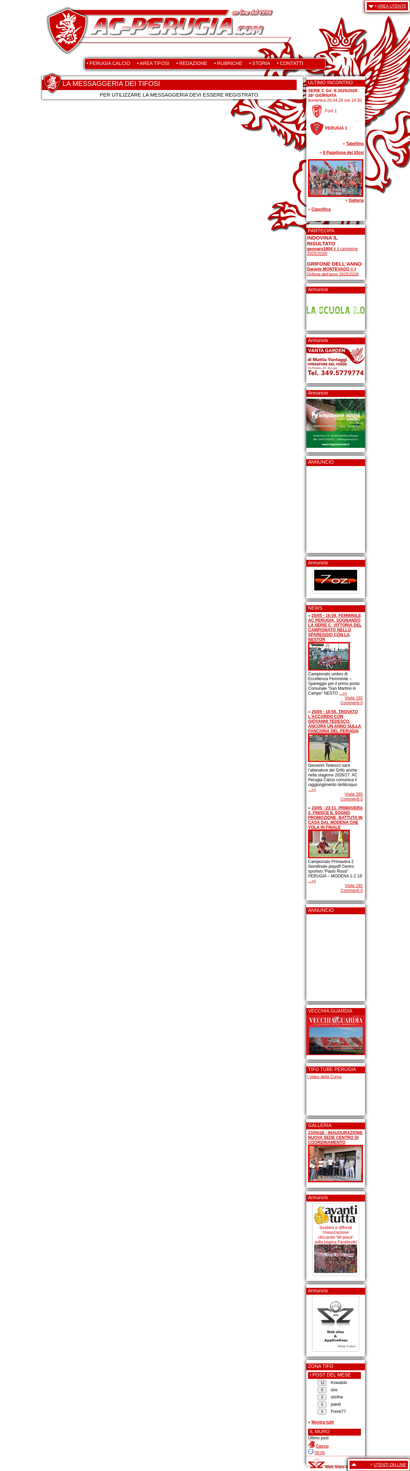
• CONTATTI (290, 63)
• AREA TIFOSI (153, 63)
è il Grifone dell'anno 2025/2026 (332, 272)
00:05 (320, 1452)
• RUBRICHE (228, 63)
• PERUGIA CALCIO (108, 63)
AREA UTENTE (392, 6)
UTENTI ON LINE (390, 1464)
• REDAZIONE (191, 63)
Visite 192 (354, 698)
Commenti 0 (352, 702)
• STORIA (259, 63)
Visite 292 (354, 885)
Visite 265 (354, 794)
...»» (343, 693)
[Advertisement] (327, 507)
